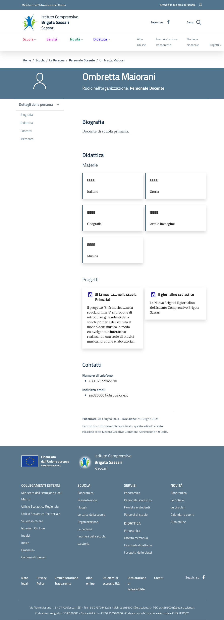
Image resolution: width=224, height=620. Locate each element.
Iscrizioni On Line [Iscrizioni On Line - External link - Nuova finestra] (33, 528)
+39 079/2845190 (103, 381)
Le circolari (178, 507)
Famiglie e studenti (137, 507)
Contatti (26, 130)
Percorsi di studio (136, 514)
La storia (83, 543)
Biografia (26, 114)
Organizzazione (87, 521)
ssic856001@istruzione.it (108, 395)
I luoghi (82, 507)
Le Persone (56, 60)
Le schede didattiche (138, 545)
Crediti (158, 577)
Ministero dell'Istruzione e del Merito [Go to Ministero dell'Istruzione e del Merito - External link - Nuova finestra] (44, 5)
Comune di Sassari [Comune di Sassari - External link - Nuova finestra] (33, 557)
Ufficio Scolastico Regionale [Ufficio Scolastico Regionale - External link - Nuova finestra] (40, 506)
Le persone (84, 529)
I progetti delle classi (138, 552)
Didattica (26, 122)
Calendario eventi (182, 514)
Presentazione (87, 500)
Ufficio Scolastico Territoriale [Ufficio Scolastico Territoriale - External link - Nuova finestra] (40, 513)
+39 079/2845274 (99, 607)
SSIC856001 (70, 613)
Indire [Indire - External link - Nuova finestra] (25, 542)
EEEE (91, 180)
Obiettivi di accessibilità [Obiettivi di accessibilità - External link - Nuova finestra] (111, 580)
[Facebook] (167, 22)
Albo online (178, 521)
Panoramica (85, 492)
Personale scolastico (138, 500)
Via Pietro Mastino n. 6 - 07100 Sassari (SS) (55, 607)
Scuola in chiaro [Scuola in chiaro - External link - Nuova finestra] (32, 521)
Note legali (25, 580)
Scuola (40, 60)
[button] (178, 5)
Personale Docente (82, 60)
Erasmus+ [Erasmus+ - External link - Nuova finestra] (28, 550)
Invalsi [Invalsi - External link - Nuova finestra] (25, 535)
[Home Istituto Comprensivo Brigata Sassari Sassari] (52, 22)
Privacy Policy (42, 580)
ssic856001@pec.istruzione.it (176, 607)
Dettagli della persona (36, 104)
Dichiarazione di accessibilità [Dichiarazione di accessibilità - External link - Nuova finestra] (137, 583)
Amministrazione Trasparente (66, 580)
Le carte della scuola (91, 514)
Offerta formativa (136, 537)
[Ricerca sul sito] (198, 22)
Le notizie (177, 500)
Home (27, 60)
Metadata (27, 138)
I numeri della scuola (91, 536)
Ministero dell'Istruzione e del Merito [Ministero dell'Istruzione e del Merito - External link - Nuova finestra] (41, 496)
